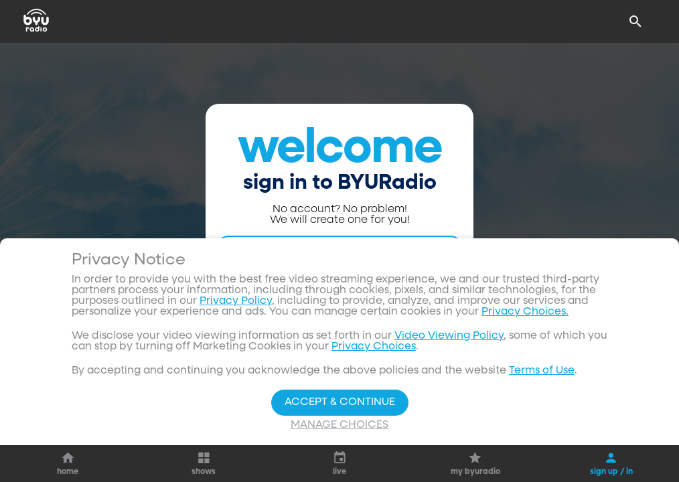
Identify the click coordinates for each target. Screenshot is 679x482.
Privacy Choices (373, 346)
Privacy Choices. (525, 312)
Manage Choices (339, 425)
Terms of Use (542, 371)
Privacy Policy (236, 301)
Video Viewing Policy (449, 336)
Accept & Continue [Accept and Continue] (340, 402)
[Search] (635, 21)
